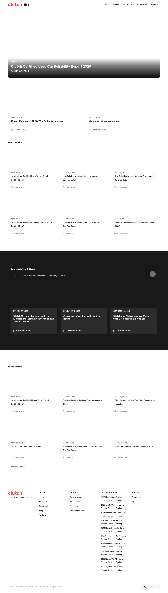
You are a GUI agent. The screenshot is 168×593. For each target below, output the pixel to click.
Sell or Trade (75, 502)
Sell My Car (128, 4)
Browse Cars (142, 4)
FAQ (133, 502)
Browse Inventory (77, 497)
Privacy (10, 586)
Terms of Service (21, 586)
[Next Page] (153, 274)
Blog (107, 4)
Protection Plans (77, 511)
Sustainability (44, 506)
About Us (154, 4)
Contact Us (136, 497)
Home (41, 497)
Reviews (116, 4)
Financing (74, 506)
